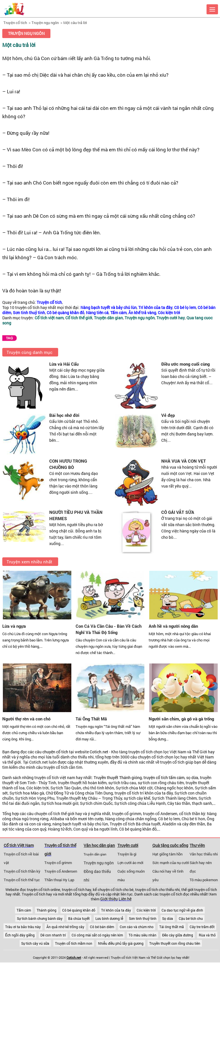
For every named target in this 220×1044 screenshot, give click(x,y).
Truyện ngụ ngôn (45, 22)
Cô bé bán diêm (102, 926)
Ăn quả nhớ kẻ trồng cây (65, 926)
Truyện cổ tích (15, 22)
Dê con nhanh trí (53, 935)
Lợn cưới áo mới (130, 862)
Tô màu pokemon (204, 879)
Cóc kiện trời (146, 910)
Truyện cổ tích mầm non (73, 943)
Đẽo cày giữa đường (177, 935)
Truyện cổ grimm (58, 862)
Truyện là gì (126, 854)
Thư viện (197, 845)
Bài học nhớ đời (64, 415)
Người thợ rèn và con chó (26, 719)
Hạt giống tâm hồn (167, 854)
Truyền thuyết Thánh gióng (118, 777)
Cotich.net (99, 751)
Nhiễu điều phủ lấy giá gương (121, 943)
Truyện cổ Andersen (60, 871)
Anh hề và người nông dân (173, 626)
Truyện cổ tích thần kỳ (22, 871)
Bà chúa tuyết (79, 918)
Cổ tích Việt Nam (19, 845)
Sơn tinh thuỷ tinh (142, 918)
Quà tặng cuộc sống (170, 845)
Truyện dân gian (95, 854)
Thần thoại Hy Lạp (59, 879)
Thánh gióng (46, 910)
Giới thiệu (109, 899)
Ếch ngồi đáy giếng (20, 935)
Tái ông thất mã (171, 926)
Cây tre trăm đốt (202, 926)
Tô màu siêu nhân (142, 935)
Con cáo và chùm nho (137, 926)
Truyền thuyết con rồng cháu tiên (174, 943)
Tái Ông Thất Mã (91, 719)
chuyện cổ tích (55, 751)
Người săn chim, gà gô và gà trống (181, 719)
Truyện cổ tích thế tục (22, 879)
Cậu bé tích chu (191, 918)
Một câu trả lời (75, 22)
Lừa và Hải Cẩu (63, 364)
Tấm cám (24, 910)
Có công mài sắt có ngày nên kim (97, 935)
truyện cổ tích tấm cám (164, 777)
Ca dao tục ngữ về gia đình (182, 910)
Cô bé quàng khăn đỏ (78, 910)
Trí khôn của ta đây (116, 910)
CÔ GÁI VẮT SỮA (177, 512)
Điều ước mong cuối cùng (185, 364)
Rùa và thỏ (207, 935)
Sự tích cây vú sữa (35, 943)
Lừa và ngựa (14, 626)
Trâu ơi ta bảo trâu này (23, 926)
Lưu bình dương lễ (109, 918)
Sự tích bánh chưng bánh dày (39, 918)
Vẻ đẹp (168, 415)
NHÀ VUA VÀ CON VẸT (183, 461)
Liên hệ (125, 899)
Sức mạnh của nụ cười (170, 862)
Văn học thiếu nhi (204, 854)
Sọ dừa (167, 918)
